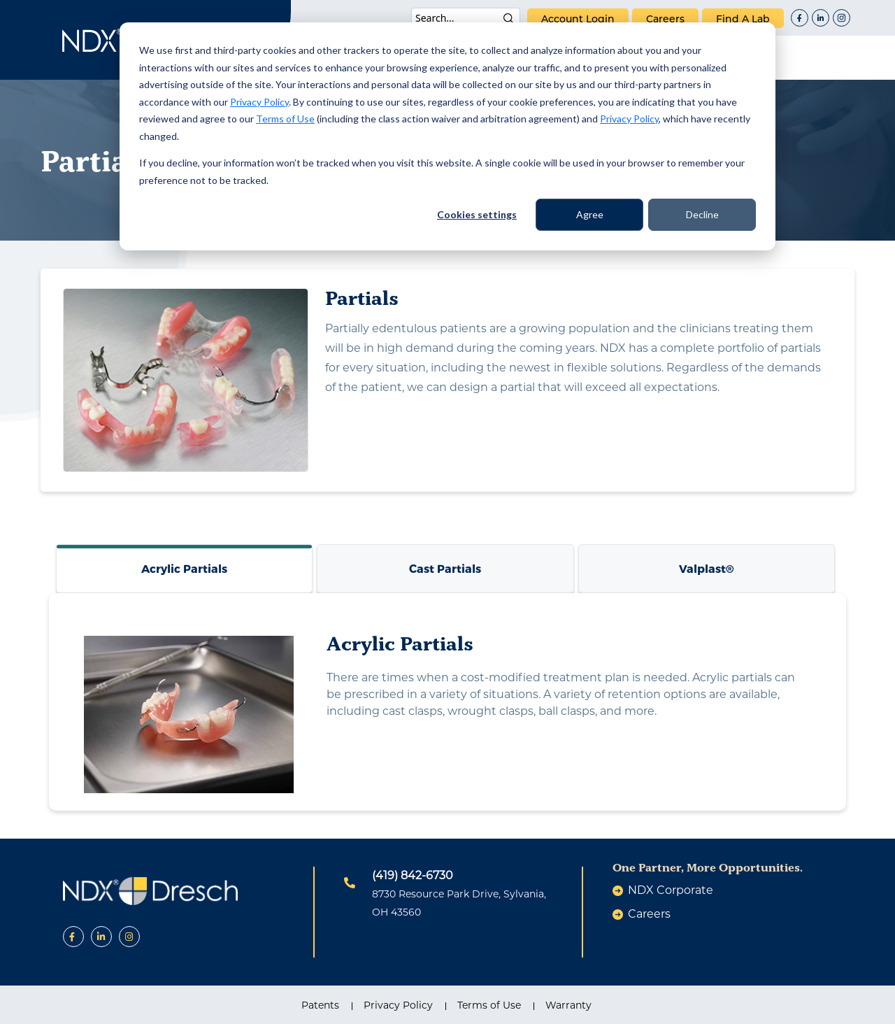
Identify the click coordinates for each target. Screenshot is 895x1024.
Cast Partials (445, 568)
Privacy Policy (259, 102)
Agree (589, 214)
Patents (320, 1005)
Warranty (568, 1005)
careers (665, 19)
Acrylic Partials (184, 568)
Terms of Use (285, 119)
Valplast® (706, 568)
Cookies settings (477, 214)
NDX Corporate (670, 890)
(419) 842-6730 (412, 875)
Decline (702, 214)
